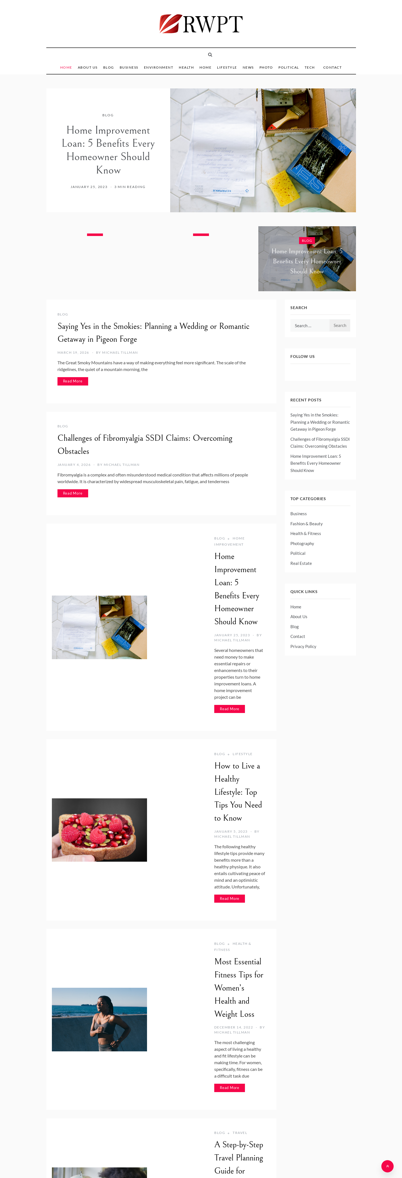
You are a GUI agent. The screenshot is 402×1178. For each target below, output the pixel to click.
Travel (175, 907)
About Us (88, 67)
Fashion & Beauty (306, 523)
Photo (266, 67)
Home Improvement (189, 538)
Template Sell (247, 1165)
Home (66, 67)
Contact (332, 67)
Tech (310, 67)
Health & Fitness (185, 789)
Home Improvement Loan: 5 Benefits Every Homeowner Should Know (108, 150)
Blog (108, 67)
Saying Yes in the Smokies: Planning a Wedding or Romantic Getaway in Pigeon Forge (320, 422)
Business (129, 67)
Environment (159, 67)
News (248, 67)
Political (288, 67)
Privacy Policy (303, 646)
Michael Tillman (120, 352)
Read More (73, 381)
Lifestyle (227, 67)
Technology (181, 1026)
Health (186, 67)
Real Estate (301, 563)
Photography (302, 543)
